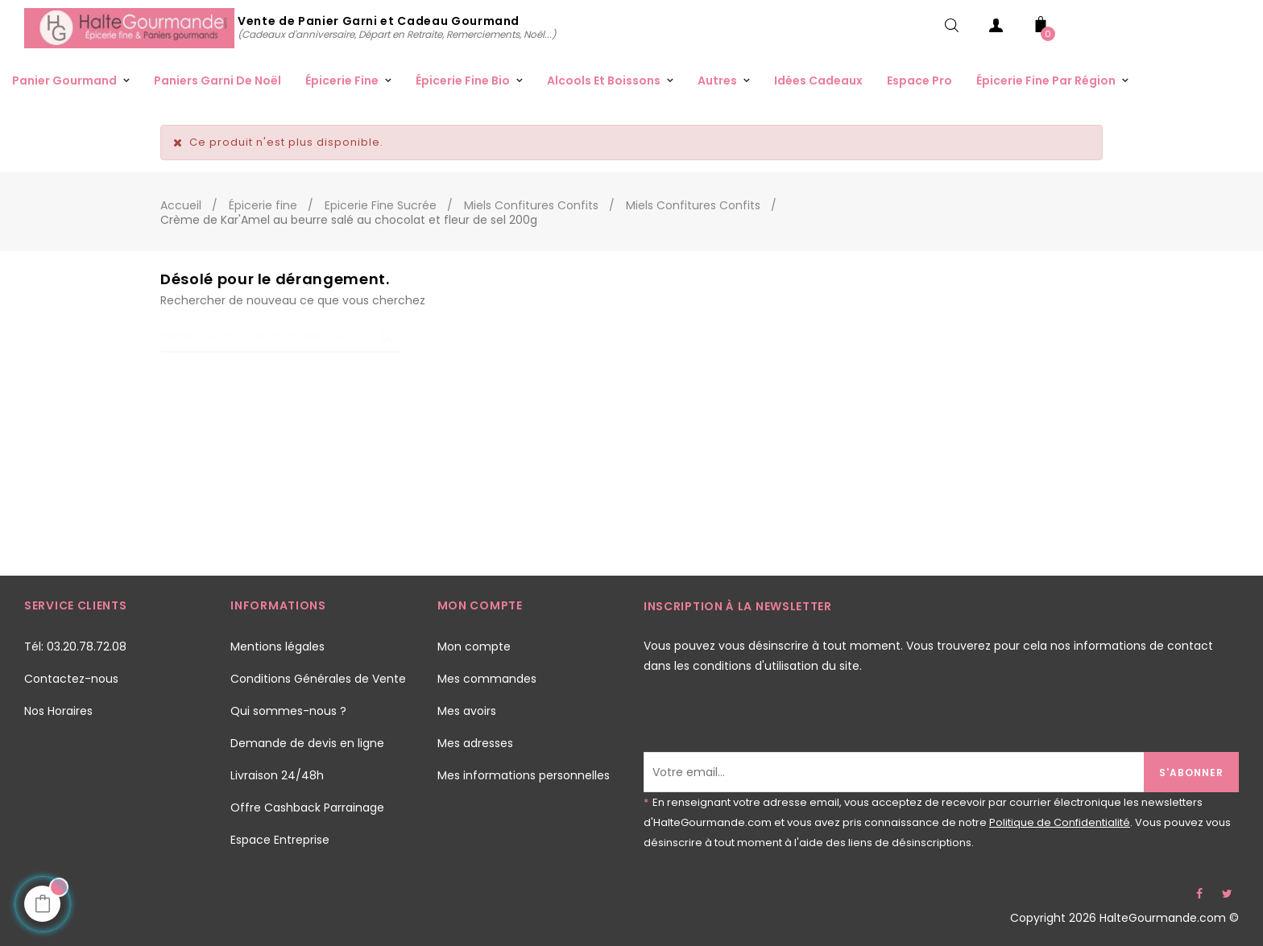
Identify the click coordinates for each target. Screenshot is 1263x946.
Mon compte (474, 646)
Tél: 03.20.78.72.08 (75, 646)
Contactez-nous (71, 679)
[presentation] (766, 720)
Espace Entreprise (279, 840)
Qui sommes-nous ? (288, 711)
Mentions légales (277, 646)
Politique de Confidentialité (1059, 822)
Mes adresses (475, 743)
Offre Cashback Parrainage (307, 807)
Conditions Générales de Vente (318, 679)
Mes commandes (486, 679)
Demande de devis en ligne (307, 743)
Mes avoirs (466, 711)
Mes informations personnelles (523, 775)
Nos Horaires (58, 711)
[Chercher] (281, 336)
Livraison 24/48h (277, 775)
